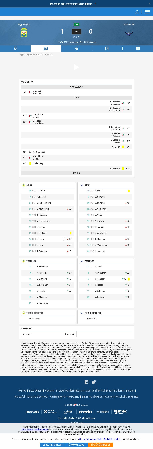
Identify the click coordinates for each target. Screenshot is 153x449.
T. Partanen (115, 136)
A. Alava (98, 267)
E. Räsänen (115, 102)
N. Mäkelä (116, 142)
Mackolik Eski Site (127, 396)
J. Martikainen (38, 123)
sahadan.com (76, 422)
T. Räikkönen (42, 215)
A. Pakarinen (114, 127)
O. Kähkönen (38, 114)
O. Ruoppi (116, 133)
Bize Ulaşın (35, 390)
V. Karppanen (42, 303)
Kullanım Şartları (124, 390)
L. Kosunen (100, 251)
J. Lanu (36, 117)
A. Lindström (42, 267)
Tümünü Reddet (76, 444)
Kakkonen (74, 42)
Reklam (49, 390)
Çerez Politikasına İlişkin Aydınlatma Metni (100, 439)
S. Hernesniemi (43, 221)
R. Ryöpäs (41, 197)
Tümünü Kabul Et (100, 444)
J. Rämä (41, 152)
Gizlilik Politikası (102, 390)
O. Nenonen (115, 130)
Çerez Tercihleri (52, 444)
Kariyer (109, 396)
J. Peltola (41, 191)
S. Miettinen (115, 104)
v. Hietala (37, 121)
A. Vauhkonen (114, 111)
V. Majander (42, 297)
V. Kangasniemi (44, 203)
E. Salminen (100, 197)
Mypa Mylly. (24, 24)
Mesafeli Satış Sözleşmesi (31, 396)
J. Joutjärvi (38, 91)
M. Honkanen (35, 319)
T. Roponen (37, 93)
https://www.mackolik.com (34, 429)
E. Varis (98, 215)
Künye (23, 390)
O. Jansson (115, 108)
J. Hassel (41, 227)
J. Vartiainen (100, 209)
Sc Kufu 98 (128, 24)
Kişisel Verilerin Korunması (73, 390)
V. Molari (116, 147)
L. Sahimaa (115, 140)
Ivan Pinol (91, 319)
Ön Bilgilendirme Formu (64, 396)
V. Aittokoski (100, 233)
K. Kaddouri (38, 156)
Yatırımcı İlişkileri (92, 396)
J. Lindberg (38, 163)
